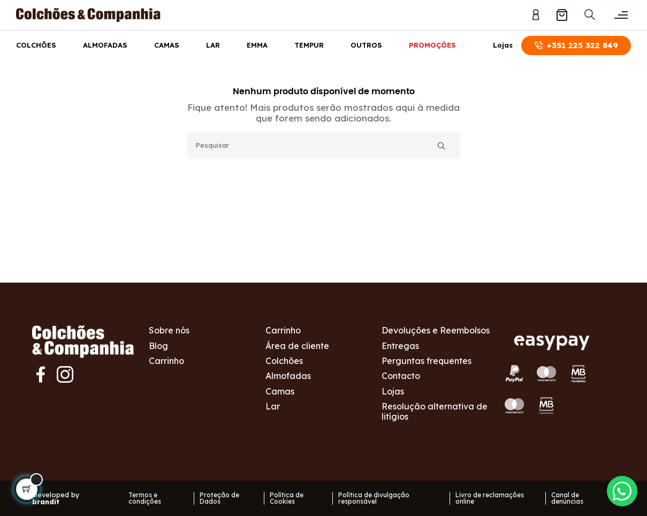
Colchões (36, 45)
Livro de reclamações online (489, 498)
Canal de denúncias (567, 498)
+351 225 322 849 (576, 45)
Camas (166, 45)
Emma (257, 45)
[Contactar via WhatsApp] (620, 489)
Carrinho (166, 360)
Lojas (503, 45)
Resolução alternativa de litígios (435, 411)
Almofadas (105, 45)
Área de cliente (297, 345)
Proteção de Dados (219, 498)
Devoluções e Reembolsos (436, 330)
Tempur (309, 45)
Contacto (401, 375)
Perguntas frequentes (426, 360)
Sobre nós (169, 330)
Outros (366, 45)
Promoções (432, 45)
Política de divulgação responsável (373, 498)
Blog (158, 345)
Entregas (400, 345)
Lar (213, 45)
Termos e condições (144, 498)
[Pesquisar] (323, 145)
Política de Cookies (286, 498)
